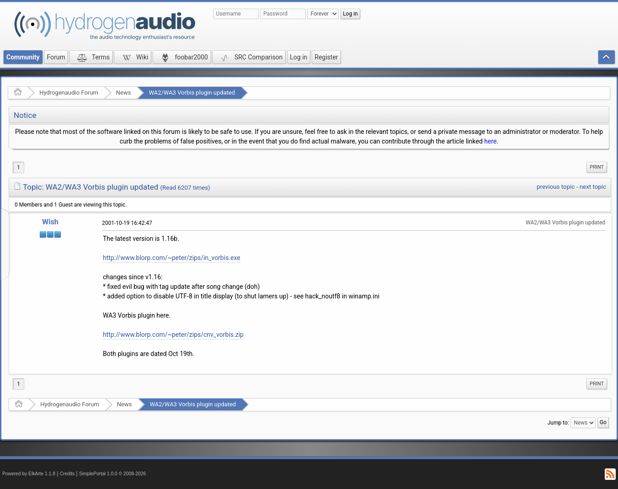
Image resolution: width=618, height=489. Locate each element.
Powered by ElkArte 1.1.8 (28, 473)
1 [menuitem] (18, 167)
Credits (67, 473)
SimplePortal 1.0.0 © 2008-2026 (112, 473)
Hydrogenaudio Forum (68, 92)
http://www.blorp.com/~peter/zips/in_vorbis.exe (171, 257)
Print (597, 167)
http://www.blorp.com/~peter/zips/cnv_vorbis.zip (173, 334)
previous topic (556, 186)
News (123, 92)
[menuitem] (596, 167)
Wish (50, 222)
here (490, 141)
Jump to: (558, 423)
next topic (593, 186)
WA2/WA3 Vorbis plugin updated (192, 92)
